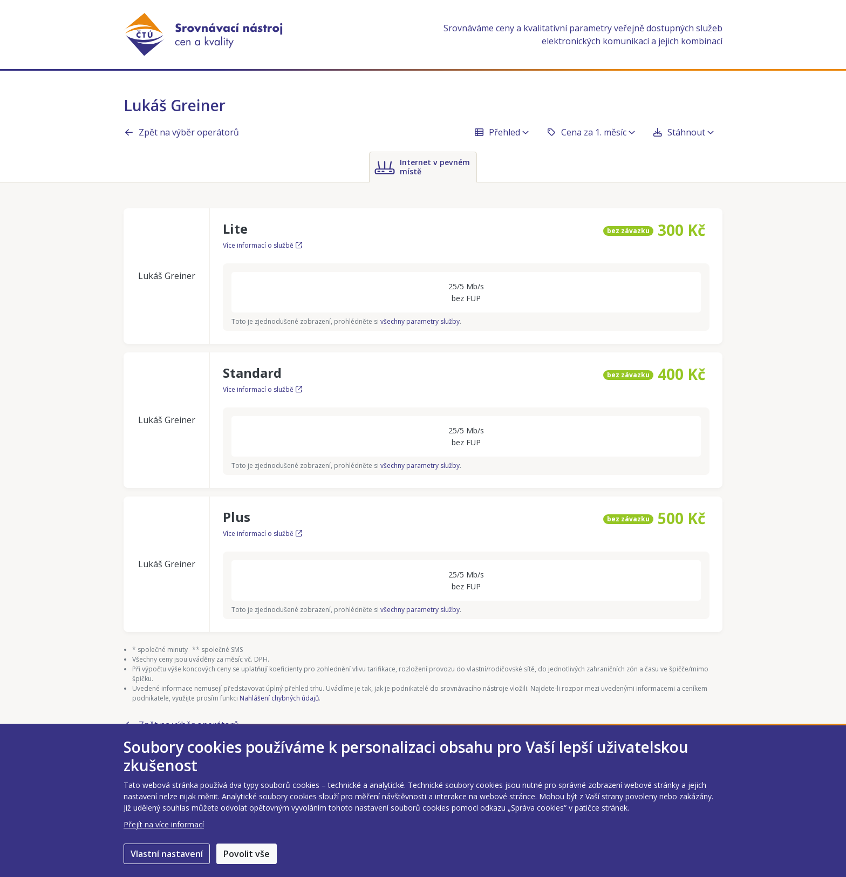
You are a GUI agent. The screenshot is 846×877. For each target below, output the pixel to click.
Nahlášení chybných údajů (279, 698)
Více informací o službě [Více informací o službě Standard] (262, 389)
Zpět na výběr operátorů (181, 132)
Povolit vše (246, 854)
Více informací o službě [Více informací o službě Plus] (262, 533)
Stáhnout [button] (683, 132)
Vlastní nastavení (167, 854)
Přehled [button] (501, 132)
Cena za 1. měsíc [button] (590, 132)
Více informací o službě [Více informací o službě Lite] (262, 245)
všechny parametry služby (420, 321)
